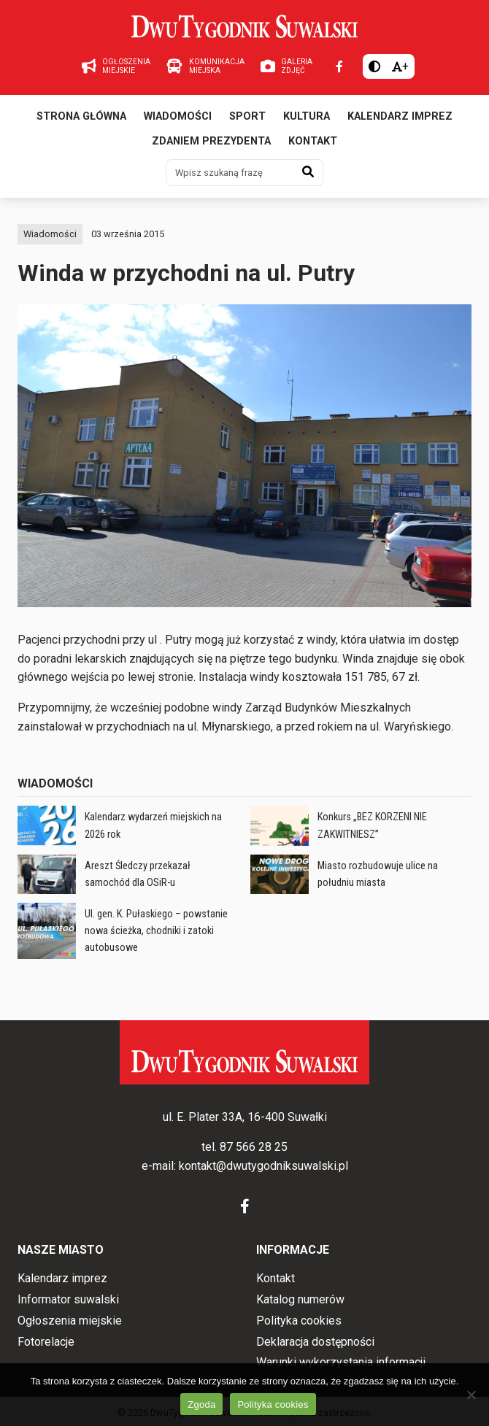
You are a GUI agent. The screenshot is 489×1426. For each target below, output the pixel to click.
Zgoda (201, 1404)
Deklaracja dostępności (315, 1342)
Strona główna (81, 116)
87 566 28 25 (254, 1147)
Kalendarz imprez (400, 116)
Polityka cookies (299, 1320)
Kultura (306, 116)
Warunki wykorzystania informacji (341, 1362)
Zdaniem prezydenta (211, 141)
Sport (247, 116)
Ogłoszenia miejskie (70, 1320)
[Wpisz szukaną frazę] (230, 172)
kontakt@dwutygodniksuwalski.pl (263, 1166)
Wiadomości (178, 116)
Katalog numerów (300, 1299)
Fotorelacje (46, 1342)
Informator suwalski (68, 1299)
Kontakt (312, 141)
